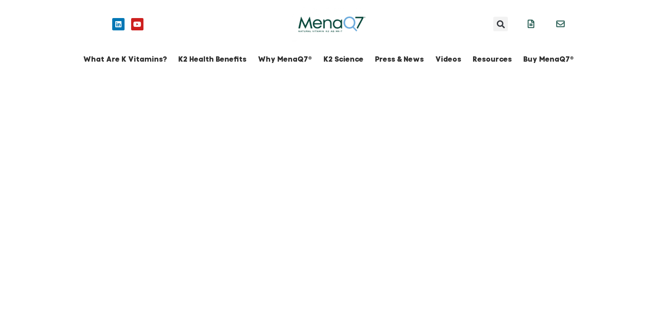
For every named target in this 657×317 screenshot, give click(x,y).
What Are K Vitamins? (125, 59)
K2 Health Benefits (212, 59)
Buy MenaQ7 (548, 59)
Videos (448, 59)
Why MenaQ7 (285, 59)
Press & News (399, 59)
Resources (492, 59)
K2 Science (343, 59)
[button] (500, 24)
